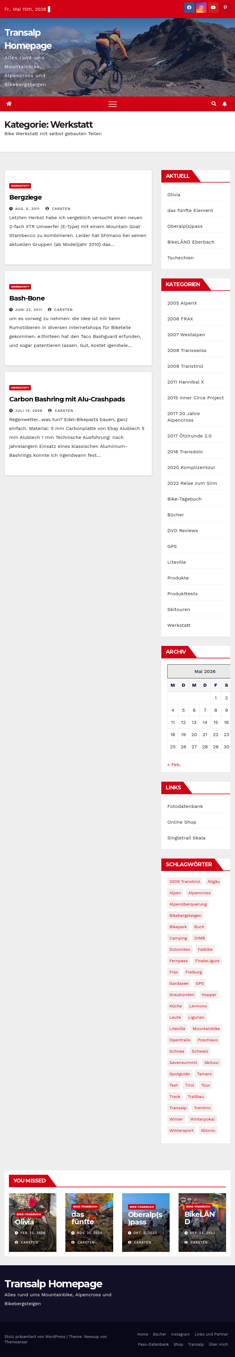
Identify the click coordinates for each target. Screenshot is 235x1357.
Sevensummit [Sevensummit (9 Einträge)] (183, 1062)
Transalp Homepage (53, 1283)
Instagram (180, 1334)
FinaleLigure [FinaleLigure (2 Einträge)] (207, 960)
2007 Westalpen (186, 334)
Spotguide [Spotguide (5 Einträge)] (179, 1073)
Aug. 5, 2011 (27, 209)
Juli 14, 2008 (28, 411)
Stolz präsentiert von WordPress (35, 1336)
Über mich (218, 1344)
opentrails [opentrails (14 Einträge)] (179, 1039)
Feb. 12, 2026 (32, 1233)
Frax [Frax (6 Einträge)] (173, 972)
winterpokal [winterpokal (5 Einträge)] (202, 1119)
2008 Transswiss (186, 350)
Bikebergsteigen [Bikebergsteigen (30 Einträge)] (185, 915)
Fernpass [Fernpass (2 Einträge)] (178, 960)
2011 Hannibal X (185, 382)
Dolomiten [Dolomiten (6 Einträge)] (179, 949)
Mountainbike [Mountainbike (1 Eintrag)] (206, 1028)
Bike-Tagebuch (184, 499)
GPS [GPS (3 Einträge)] (200, 983)
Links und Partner (211, 1334)
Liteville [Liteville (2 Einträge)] (177, 1028)
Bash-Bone (27, 298)
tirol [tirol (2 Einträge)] (189, 1085)
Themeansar (16, 1342)
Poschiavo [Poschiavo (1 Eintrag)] (208, 1039)
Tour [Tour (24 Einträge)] (205, 1085)
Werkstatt (20, 185)
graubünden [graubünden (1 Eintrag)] (181, 994)
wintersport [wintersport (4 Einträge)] (181, 1130)
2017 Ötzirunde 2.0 (189, 436)
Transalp (196, 1344)
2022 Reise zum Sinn (192, 483)
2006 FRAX (180, 319)
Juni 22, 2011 (28, 310)
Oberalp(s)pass (184, 226)
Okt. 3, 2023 (145, 1233)
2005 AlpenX (182, 303)
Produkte (178, 578)
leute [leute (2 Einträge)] (175, 1017)
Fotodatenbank (185, 806)
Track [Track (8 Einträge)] (174, 1096)
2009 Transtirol (185, 366)
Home (142, 1334)
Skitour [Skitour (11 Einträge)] (211, 1062)
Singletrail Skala (186, 838)
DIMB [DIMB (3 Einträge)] (199, 938)
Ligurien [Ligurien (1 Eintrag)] (196, 1017)
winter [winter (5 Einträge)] (176, 1119)
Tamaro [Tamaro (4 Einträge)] (204, 1073)
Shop (178, 1344)
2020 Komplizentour (191, 467)
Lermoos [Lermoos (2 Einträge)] (198, 1006)
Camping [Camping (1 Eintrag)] (178, 938)
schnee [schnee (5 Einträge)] (176, 1051)
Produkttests (182, 593)
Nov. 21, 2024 (89, 1233)
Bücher (175, 515)
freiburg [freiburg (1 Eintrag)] (193, 972)
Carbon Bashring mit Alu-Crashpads (67, 399)
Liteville (176, 562)
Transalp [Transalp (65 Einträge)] (178, 1107)
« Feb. (174, 764)
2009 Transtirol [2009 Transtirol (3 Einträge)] (184, 881)
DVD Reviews (182, 530)
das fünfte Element (190, 210)
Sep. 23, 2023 (202, 1233)
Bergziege (25, 197)
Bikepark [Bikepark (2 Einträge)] (178, 926)
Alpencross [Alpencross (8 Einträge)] (199, 892)
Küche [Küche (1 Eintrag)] (175, 1006)
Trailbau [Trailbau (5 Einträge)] (196, 1096)
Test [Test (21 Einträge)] (173, 1085)
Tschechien (180, 258)
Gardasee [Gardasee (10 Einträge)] (178, 983)
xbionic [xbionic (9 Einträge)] (208, 1130)
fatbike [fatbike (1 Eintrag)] (205, 949)
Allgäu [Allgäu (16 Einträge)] (213, 881)
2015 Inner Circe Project (195, 398)
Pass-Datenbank (153, 1344)
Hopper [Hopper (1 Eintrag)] (209, 994)
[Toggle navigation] (113, 104)
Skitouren (178, 609)
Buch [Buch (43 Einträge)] (199, 926)
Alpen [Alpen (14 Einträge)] (175, 892)
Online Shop (181, 822)
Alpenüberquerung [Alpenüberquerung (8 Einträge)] (188, 904)
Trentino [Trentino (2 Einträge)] (202, 1107)
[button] (214, 104)
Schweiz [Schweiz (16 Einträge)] (200, 1051)
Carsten (57, 209)
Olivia (173, 194)
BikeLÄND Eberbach (191, 242)
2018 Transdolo (185, 451)
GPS (172, 546)
